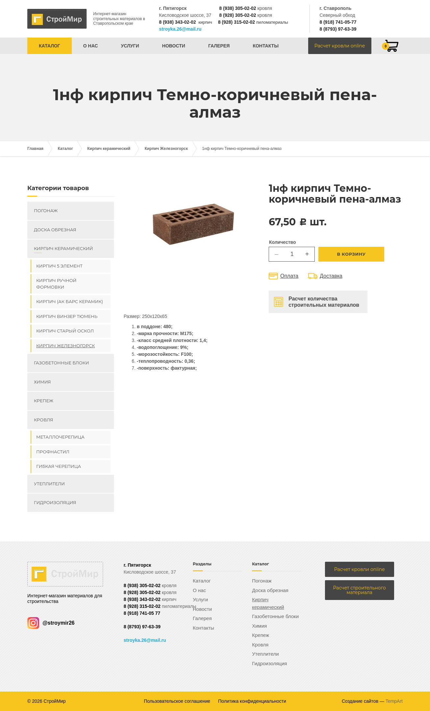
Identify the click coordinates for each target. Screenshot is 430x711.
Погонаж (46, 210)
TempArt (394, 701)
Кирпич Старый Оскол (65, 330)
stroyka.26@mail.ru (180, 29)
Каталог (49, 45)
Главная (35, 148)
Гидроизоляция (55, 502)
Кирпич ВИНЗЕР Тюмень (66, 316)
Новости (173, 45)
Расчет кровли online (339, 46)
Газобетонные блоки (61, 362)
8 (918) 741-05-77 (337, 22)
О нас (90, 45)
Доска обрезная (55, 229)
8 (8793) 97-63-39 (337, 29)
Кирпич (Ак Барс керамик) (69, 301)
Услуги (130, 45)
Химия (42, 381)
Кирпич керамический (108, 148)
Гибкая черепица (58, 466)
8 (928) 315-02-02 (236, 22)
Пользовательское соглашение (177, 701)
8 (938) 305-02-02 (237, 8)
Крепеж (43, 400)
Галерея (218, 45)
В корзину (345, 254)
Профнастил (52, 451)
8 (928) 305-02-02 (237, 15)
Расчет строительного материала (359, 590)
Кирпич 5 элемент (59, 266)
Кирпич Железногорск (166, 148)
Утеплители (49, 483)
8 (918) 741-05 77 (142, 613)
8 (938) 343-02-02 (177, 22)
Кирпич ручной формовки (56, 284)
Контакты (266, 45)
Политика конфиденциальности (252, 701)
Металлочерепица (60, 437)
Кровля (43, 419)
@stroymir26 (50, 623)
